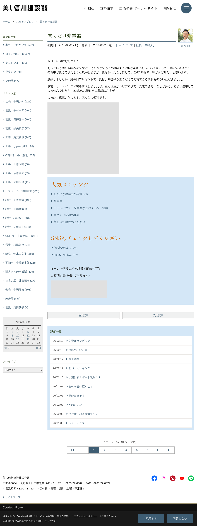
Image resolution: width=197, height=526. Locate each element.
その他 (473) (12, 80)
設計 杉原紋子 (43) (17, 217)
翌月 (38, 348)
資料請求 (107, 8)
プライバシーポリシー (85, 516)
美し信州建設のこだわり (69, 222)
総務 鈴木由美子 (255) (19, 253)
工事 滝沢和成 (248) (18, 137)
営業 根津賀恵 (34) (17, 244)
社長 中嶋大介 (146, 45)
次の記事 (158, 315)
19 (28, 339)
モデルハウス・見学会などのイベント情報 (81, 208)
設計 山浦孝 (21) (16, 208)
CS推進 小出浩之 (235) (20, 155)
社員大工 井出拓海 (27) (20, 280)
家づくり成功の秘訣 (67, 215)
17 (17, 339)
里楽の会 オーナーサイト (138, 8)
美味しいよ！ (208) (16, 62)
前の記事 (83, 315)
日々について (124, 45)
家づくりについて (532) (19, 44)
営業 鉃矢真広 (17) (17, 128)
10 (17, 335)
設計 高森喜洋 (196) (18, 199)
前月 (7, 348)
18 (22, 339)
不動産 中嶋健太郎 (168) (21, 262)
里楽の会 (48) (13, 71)
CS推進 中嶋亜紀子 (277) (21, 235)
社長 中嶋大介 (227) (18, 101)
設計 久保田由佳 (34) (18, 226)
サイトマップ (12, 497)
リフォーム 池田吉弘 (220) (22, 191)
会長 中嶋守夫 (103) (18, 289)
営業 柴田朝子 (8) (16, 307)
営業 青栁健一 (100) (18, 119)
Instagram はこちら (66, 254)
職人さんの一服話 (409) (19, 271)
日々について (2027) (17, 53)
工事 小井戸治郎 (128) (19, 146)
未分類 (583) (12, 298)
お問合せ (169, 8)
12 (28, 335)
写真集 (58, 201)
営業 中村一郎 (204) (18, 110)
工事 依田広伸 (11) (17, 182)
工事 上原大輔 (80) (17, 164)
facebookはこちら (65, 247)
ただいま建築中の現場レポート (74, 194)
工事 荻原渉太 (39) (17, 173)
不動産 (89, 8)
